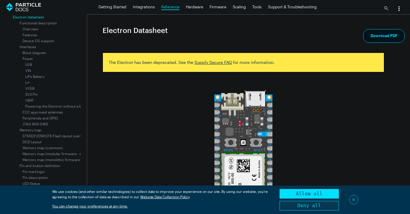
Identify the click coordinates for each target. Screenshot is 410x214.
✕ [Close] (353, 199)
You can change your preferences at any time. (90, 206)
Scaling (239, 6)
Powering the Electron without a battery (58, 106)
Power (28, 58)
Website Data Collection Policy (165, 197)
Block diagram (34, 53)
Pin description (35, 177)
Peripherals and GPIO (40, 118)
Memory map (31, 130)
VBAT (29, 100)
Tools (256, 6)
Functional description (38, 23)
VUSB (29, 88)
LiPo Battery (34, 76)
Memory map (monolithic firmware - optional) (60, 160)
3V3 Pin (31, 94)
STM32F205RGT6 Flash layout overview (55, 136)
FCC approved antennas (43, 112)
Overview (31, 29)
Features (30, 35)
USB (28, 64)
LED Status (31, 183)
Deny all (309, 205)
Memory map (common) (43, 148)
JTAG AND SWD (35, 124)
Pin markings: (34, 171)
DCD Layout (32, 142)
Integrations (144, 6)
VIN (28, 70)
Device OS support (38, 41)
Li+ (27, 82)
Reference (170, 6)
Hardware (194, 6)
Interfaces (28, 47)
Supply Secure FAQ (213, 62)
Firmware (218, 6)
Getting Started (112, 6)
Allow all (309, 193)
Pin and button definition (40, 165)
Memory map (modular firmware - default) (57, 154)
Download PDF (384, 35)
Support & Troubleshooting (292, 6)
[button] (399, 9)
